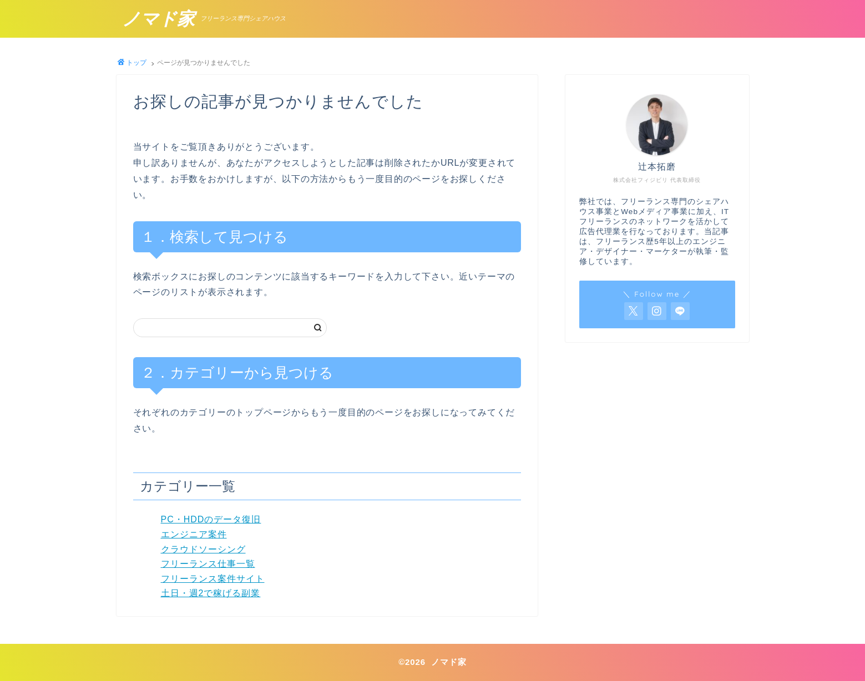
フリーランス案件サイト (213, 578)
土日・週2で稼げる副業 (211, 593)
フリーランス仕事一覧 (208, 563)
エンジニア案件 (194, 534)
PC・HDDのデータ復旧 (211, 519)
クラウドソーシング (203, 549)
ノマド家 (158, 19)
